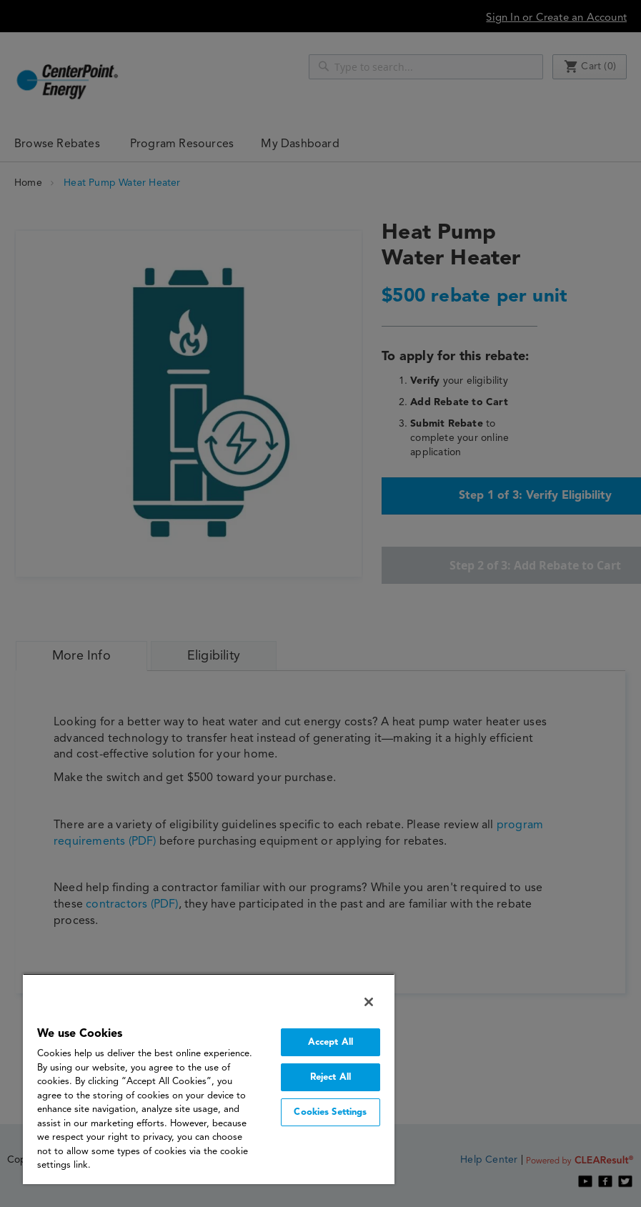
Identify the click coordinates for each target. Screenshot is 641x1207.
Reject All (330, 1077)
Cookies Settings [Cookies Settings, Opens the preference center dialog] (330, 1112)
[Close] (368, 1002)
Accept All (330, 1042)
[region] (208, 1078)
